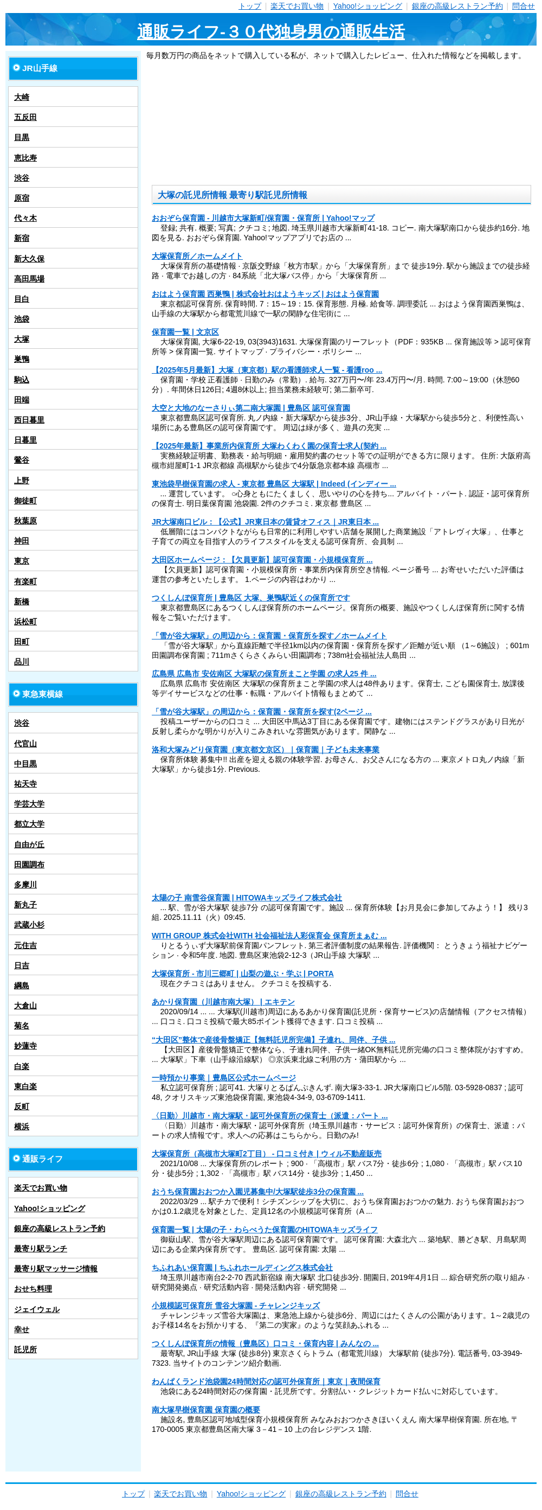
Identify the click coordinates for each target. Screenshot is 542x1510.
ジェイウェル (37, 1309)
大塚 (21, 339)
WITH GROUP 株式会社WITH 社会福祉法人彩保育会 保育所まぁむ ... (269, 935)
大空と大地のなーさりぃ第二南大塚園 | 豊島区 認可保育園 (251, 408)
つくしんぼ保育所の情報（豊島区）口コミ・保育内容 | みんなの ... (265, 1343)
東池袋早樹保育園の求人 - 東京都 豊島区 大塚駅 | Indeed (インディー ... (274, 483)
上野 (21, 480)
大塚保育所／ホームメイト (197, 256)
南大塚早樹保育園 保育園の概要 (206, 1409)
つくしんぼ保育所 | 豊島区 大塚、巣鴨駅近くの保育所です (251, 597)
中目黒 (25, 763)
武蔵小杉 (29, 924)
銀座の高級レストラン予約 (457, 6)
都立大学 (29, 824)
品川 (21, 661)
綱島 (21, 985)
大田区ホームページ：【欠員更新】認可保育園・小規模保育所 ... (262, 559)
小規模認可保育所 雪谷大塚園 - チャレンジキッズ (236, 1305)
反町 (21, 1106)
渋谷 (21, 178)
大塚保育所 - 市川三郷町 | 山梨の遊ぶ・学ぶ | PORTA (243, 973)
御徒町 (25, 500)
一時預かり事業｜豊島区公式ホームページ (224, 1077)
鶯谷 (21, 460)
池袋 (21, 319)
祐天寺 (25, 783)
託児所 (25, 1349)
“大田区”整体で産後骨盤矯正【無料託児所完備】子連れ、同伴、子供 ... (274, 1039)
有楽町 (25, 581)
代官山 (25, 743)
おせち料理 (33, 1288)
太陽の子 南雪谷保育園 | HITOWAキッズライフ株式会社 (247, 897)
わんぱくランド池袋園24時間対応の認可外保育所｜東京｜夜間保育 (266, 1381)
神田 (21, 540)
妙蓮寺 (25, 1045)
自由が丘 (29, 844)
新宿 (21, 238)
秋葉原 (25, 520)
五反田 (25, 117)
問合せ (523, 6)
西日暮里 (29, 419)
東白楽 (25, 1086)
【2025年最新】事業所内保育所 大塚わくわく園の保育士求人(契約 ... (269, 446)
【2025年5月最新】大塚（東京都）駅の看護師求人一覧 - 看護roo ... (267, 370)
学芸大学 (29, 803)
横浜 (21, 1126)
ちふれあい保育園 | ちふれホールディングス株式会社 (242, 1267)
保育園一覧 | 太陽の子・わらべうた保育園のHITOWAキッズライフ (265, 1229)
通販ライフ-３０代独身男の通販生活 (271, 32)
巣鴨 (21, 359)
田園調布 (29, 864)
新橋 (21, 601)
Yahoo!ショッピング (367, 6)
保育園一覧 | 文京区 (185, 332)
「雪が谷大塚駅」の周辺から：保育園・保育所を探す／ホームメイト (269, 635)
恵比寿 (25, 157)
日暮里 (25, 440)
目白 (21, 299)
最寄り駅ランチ (40, 1248)
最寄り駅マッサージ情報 (56, 1268)
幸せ (21, 1329)
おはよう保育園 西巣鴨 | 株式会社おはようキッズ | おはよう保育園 (265, 294)
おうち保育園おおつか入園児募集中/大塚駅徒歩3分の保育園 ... (258, 1191)
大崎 (21, 97)
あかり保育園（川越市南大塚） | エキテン (223, 1001)
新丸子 (25, 904)
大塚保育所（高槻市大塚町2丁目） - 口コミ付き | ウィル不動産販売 (267, 1153)
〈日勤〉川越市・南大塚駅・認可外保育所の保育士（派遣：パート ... (270, 1115)
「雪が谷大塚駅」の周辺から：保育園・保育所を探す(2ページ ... (262, 711)
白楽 (21, 1066)
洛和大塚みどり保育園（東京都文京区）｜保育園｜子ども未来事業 (265, 749)
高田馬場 (29, 278)
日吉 (21, 965)
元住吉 (25, 945)
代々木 (25, 218)
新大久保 (29, 258)
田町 (21, 641)
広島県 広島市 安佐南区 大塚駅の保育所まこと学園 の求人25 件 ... (264, 673)
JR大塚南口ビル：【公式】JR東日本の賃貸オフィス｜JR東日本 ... (265, 521)
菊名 (21, 1025)
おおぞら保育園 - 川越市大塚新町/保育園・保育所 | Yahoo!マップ (263, 218)
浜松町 (25, 621)
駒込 (21, 379)
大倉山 (25, 1005)
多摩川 (25, 884)
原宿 (21, 198)
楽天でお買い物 (297, 6)
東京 (21, 560)
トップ (249, 6)
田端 (21, 399)
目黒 (21, 137)
